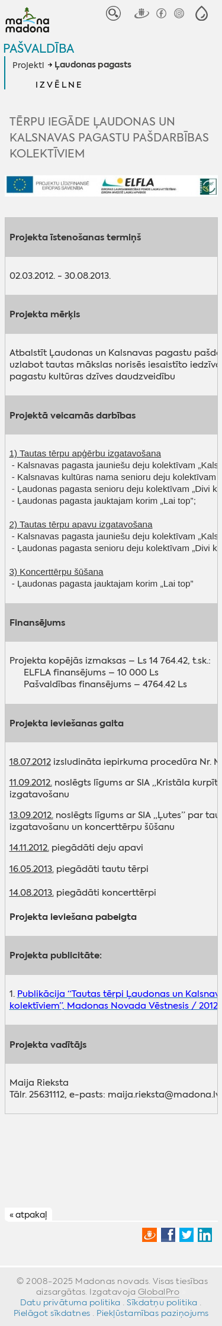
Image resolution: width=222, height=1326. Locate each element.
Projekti (28, 65)
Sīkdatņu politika (162, 1302)
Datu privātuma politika (70, 1302)
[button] (202, 13)
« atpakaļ (28, 1214)
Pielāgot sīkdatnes (52, 1313)
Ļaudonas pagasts (92, 65)
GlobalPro (159, 1291)
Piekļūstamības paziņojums (152, 1313)
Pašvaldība (38, 48)
